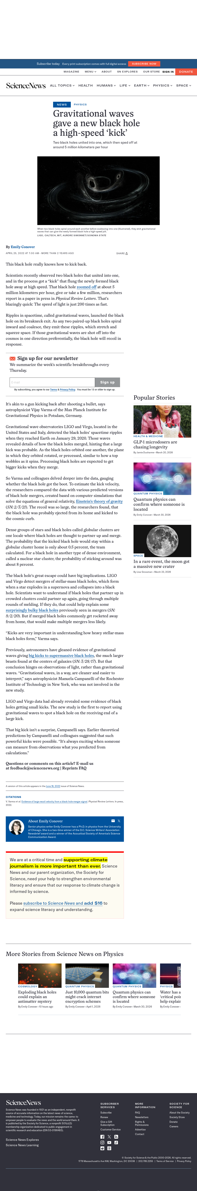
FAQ (137, 1112)
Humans (106, 85)
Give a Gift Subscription (107, 1123)
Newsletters (142, 1117)
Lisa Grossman (144, 571)
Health (85, 85)
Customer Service (110, 1129)
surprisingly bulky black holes (32, 610)
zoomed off (86, 287)
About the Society (179, 1112)
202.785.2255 (145, 1161)
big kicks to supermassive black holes (61, 656)
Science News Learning (22, 1145)
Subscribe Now (144, 63)
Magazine (71, 71)
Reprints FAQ (74, 768)
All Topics (62, 85)
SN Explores (127, 71)
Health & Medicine (148, 436)
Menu (90, 71)
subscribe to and (63, 903)
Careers (173, 1126)
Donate (186, 71)
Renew (104, 1117)
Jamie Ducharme (145, 452)
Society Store (177, 1117)
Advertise (140, 1129)
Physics (162, 85)
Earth (141, 85)
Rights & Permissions (142, 1123)
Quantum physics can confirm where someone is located (159, 505)
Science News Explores (22, 1140)
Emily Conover (23, 247)
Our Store (151, 71)
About (107, 71)
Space (183, 85)
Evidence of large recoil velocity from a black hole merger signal (54, 801)
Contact (139, 1134)
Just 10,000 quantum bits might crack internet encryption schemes (87, 997)
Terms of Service (165, 1161)
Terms (53, 389)
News (62, 104)
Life (125, 85)
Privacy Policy (67, 389)
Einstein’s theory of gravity (99, 501)
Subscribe (106, 1112)
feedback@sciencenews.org (34, 768)
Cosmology (27, 986)
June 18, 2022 (53, 786)
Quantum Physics (148, 493)
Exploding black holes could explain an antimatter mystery (37, 997)
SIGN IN (168, 71)
